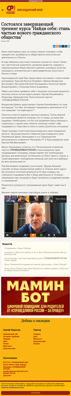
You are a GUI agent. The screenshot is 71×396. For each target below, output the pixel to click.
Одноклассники (9, 348)
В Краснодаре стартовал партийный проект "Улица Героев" (34, 259)
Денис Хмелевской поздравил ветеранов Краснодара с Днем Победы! (34, 264)
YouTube (36, 344)
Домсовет (7, 375)
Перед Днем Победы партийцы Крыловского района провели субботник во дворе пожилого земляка (35, 269)
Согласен (35, 393)
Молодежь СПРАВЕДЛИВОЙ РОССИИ (14, 368)
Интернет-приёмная (11, 336)
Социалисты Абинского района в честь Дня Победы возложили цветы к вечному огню (34, 253)
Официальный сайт (10, 334)
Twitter (6, 344)
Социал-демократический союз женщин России (15, 372)
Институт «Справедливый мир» (15, 362)
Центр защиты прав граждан (14, 365)
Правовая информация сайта (12, 387)
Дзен (5, 341)
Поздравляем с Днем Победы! (16, 248)
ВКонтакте (7, 346)
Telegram (6, 339)
